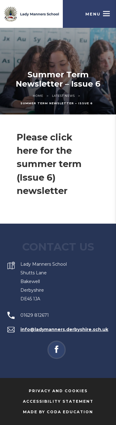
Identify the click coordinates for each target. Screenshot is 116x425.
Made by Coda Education (66, 412)
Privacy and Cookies (58, 391)
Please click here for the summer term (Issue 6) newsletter (49, 164)
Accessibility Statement (58, 401)
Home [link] (38, 95)
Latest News (63, 95)
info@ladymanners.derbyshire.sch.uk (64, 329)
